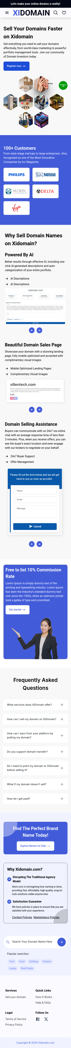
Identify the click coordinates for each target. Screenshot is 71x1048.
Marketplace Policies (46, 917)
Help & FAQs (43, 1002)
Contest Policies (22, 917)
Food (21, 961)
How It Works (44, 997)
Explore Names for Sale (35, 846)
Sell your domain (15, 997)
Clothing (33, 961)
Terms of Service (15, 1019)
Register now (16, 66)
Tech (11, 961)
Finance (47, 961)
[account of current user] (7, 12)
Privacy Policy (14, 1024)
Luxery (12, 968)
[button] (35, 705)
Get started (17, 610)
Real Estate (27, 968)
